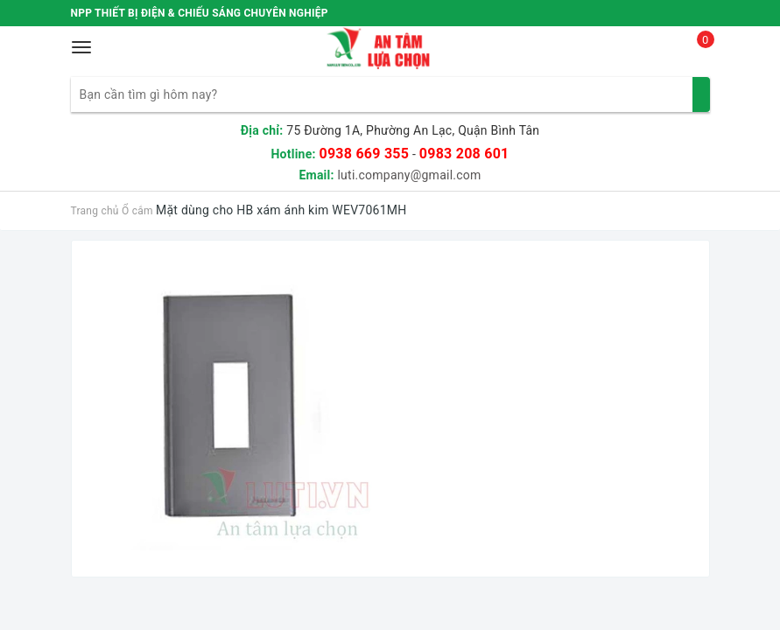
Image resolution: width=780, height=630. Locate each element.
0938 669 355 (364, 153)
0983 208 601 (464, 153)
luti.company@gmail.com (409, 175)
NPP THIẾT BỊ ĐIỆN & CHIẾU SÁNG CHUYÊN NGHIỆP (199, 13)
